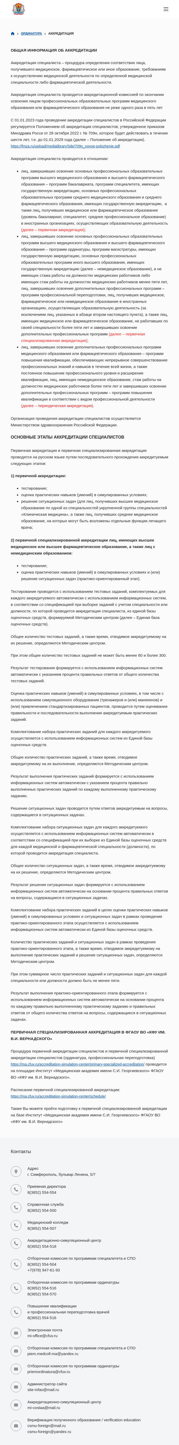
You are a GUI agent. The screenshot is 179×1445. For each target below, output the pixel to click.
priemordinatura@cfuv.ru (48, 1371)
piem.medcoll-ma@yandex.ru (52, 1353)
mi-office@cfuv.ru (42, 1335)
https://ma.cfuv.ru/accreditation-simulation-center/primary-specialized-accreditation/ (83, 1064)
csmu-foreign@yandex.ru (49, 1431)
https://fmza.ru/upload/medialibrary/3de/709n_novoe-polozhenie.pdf (69, 146)
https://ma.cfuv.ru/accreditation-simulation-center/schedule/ (62, 1096)
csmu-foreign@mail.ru (46, 1425)
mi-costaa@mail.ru (43, 1407)
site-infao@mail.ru (43, 1389)
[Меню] (166, 9)
